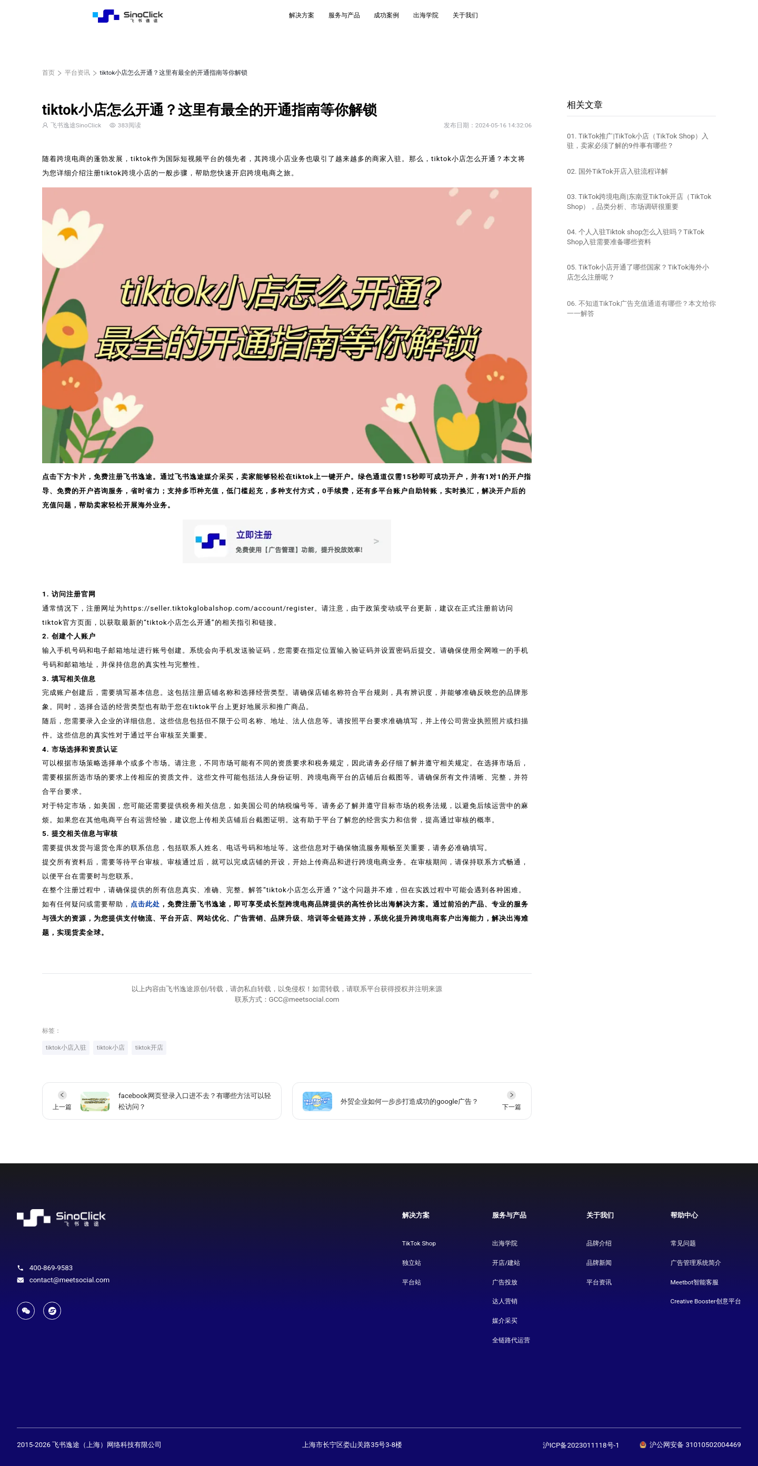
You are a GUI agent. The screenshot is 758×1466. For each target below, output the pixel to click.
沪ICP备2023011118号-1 (581, 1445)
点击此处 (145, 904)
